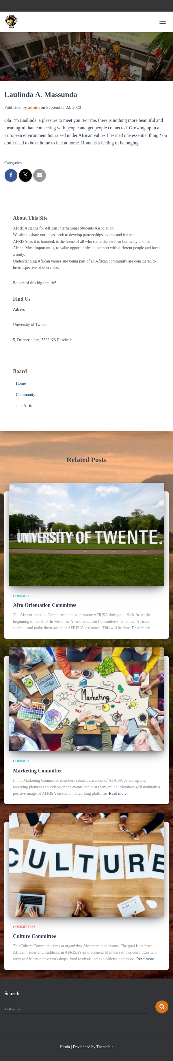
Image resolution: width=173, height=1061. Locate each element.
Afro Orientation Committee (45, 605)
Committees (24, 596)
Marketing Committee (37, 771)
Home (21, 383)
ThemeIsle (104, 1047)
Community (25, 394)
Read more (141, 628)
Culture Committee (34, 936)
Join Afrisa (25, 405)
